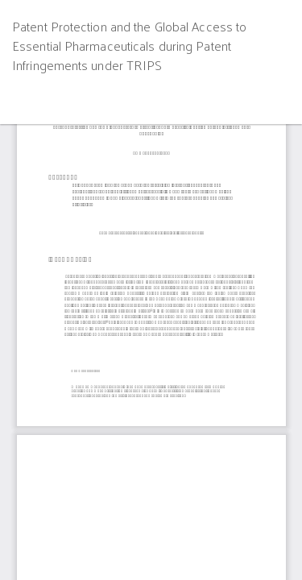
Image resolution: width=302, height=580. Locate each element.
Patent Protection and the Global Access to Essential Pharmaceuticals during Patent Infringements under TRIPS (129, 45)
